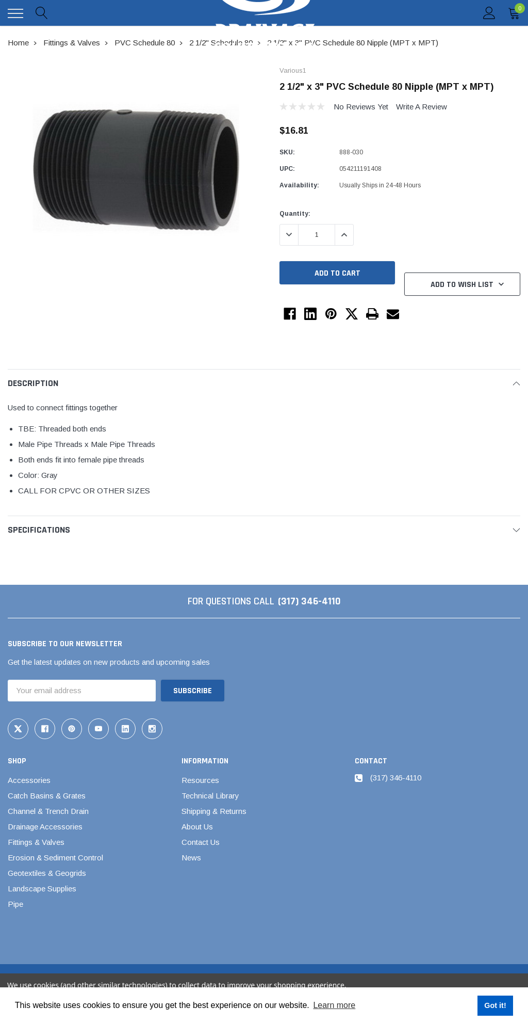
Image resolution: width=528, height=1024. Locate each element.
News (191, 857)
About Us (197, 826)
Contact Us (201, 842)
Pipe (15, 904)
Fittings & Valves (36, 842)
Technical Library (210, 795)
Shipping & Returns (214, 811)
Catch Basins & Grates (47, 795)
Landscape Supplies (42, 888)
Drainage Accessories (45, 826)
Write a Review (421, 106)
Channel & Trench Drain (48, 811)
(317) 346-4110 (309, 601)
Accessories (29, 780)
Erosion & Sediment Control (55, 857)
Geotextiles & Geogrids (47, 873)
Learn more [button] (334, 1005)
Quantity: (294, 213)
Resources (200, 780)
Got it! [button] (495, 1005)
